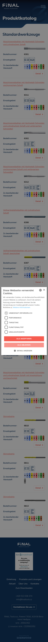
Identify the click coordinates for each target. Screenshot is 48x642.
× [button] (44, 290)
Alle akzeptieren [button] (24, 339)
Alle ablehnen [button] (23, 345)
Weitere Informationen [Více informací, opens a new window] (21, 307)
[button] (24, 350)
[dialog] (24, 321)
